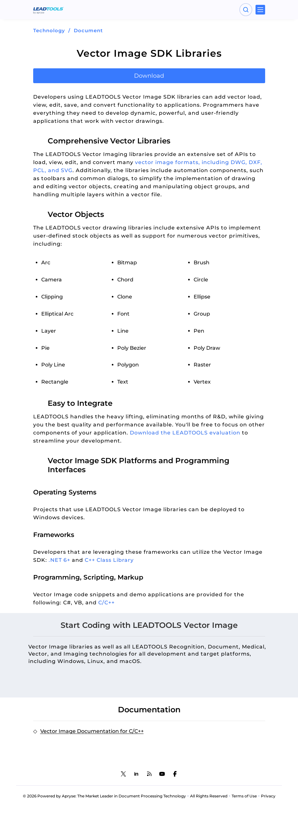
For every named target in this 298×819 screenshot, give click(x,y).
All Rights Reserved (208, 796)
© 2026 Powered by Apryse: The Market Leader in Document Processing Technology (104, 796)
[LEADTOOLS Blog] (149, 773)
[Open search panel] (245, 9)
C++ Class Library (109, 560)
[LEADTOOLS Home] (48, 9)
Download (149, 75)
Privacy (268, 796)
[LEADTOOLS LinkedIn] (136, 773)
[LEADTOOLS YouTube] (162, 773)
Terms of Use (244, 796)
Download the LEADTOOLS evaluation (185, 433)
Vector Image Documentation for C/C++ (92, 731)
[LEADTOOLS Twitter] (123, 773)
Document (88, 30)
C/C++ (106, 603)
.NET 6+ (59, 560)
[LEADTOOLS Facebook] (174, 773)
